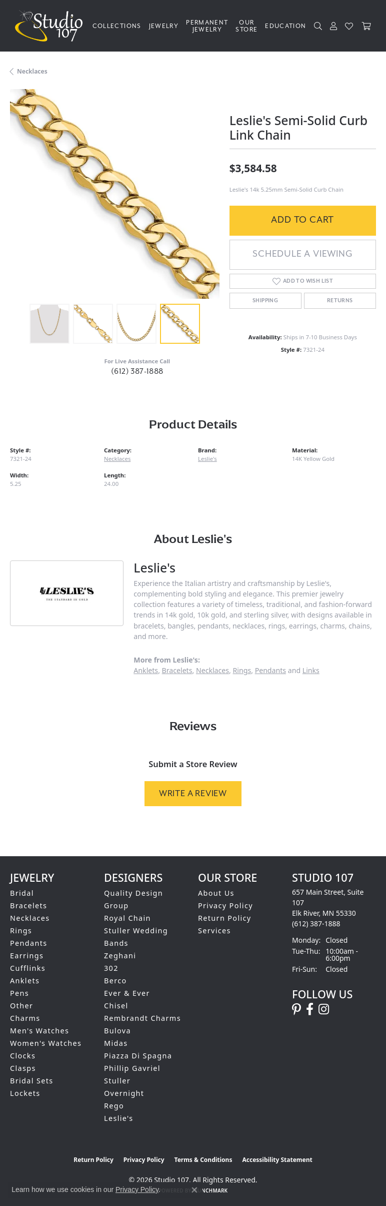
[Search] (318, 26)
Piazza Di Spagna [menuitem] (138, 1055)
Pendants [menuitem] (29, 943)
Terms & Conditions (203, 1159)
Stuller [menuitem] (117, 1080)
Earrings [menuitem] (27, 955)
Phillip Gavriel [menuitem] (132, 1068)
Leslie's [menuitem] (119, 1118)
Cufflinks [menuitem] (28, 968)
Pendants (270, 670)
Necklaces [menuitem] (30, 918)
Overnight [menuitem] (124, 1093)
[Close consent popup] (195, 1190)
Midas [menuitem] (116, 1043)
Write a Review (193, 793)
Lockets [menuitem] (25, 1093)
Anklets (146, 670)
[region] (115, 194)
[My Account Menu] (334, 26)
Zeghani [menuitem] (120, 955)
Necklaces (32, 71)
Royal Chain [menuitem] (127, 918)
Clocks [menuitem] (23, 1055)
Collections (117, 26)
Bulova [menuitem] (117, 1030)
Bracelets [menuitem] (28, 905)
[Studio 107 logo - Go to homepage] (51, 26)
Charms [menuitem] (25, 1018)
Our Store (247, 26)
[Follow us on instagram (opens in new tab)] (323, 1009)
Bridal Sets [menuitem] (31, 1080)
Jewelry (164, 26)
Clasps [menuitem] (23, 1068)
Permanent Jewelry (207, 26)
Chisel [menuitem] (116, 1005)
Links (311, 670)
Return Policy (225, 918)
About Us (216, 893)
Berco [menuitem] (115, 980)
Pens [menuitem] (19, 993)
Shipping (265, 301)
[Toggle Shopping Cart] (366, 26)
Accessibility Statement (277, 1159)
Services (214, 930)
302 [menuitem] (111, 968)
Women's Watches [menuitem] (46, 1043)
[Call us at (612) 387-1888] (316, 923)
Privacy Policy (225, 905)
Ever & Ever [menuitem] (127, 993)
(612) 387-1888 (137, 371)
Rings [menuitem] (21, 930)
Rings (242, 670)
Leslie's (207, 458)
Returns (340, 301)
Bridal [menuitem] (22, 893)
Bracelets (177, 670)
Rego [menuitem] (114, 1105)
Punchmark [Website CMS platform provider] (211, 1190)
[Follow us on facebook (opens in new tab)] (310, 1009)
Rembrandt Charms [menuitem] (142, 1018)
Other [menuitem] (21, 1005)
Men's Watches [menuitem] (39, 1030)
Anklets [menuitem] (25, 980)
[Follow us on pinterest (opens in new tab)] (296, 1009)
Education (285, 26)
